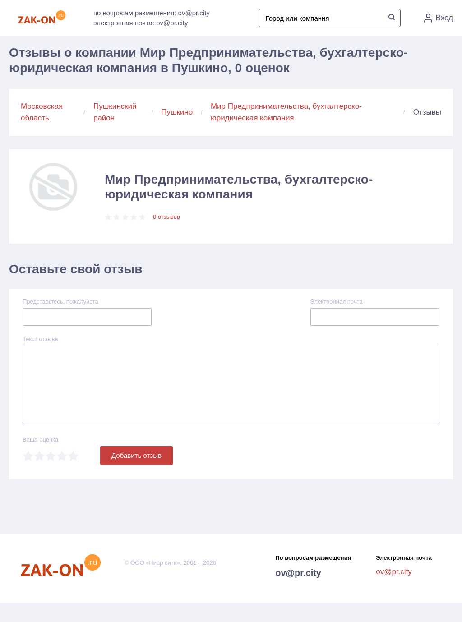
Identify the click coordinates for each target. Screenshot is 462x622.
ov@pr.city (298, 573)
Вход (438, 18)
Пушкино (177, 112)
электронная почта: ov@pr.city (140, 23)
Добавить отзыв (136, 455)
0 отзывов (166, 216)
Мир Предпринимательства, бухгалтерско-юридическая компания (286, 112)
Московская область (42, 112)
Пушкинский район (115, 112)
